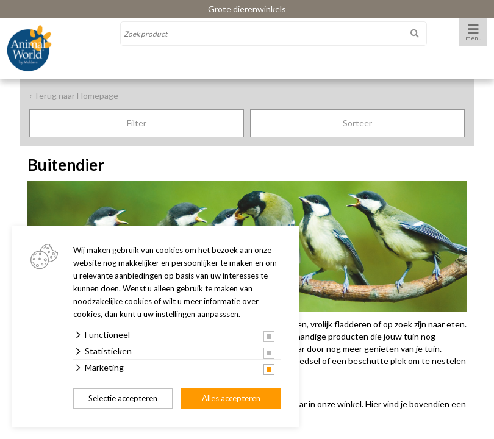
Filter (136, 123)
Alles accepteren (231, 398)
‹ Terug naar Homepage (73, 95)
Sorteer (357, 123)
